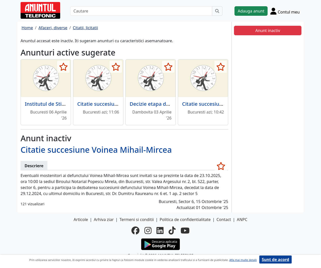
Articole (81, 219)
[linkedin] (160, 230)
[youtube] (185, 230)
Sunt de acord (275, 259)
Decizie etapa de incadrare (161, 103)
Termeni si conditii (136, 219)
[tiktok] (172, 230)
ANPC (242, 219)
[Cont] (285, 11)
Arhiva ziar (104, 219)
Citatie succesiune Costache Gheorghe (228, 103)
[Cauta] (217, 11)
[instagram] (147, 230)
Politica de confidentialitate (185, 219)
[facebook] (135, 230)
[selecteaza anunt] (63, 67)
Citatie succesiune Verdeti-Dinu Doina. (123, 103)
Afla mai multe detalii (243, 260)
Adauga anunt (251, 11)
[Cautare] (141, 11)
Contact (223, 219)
